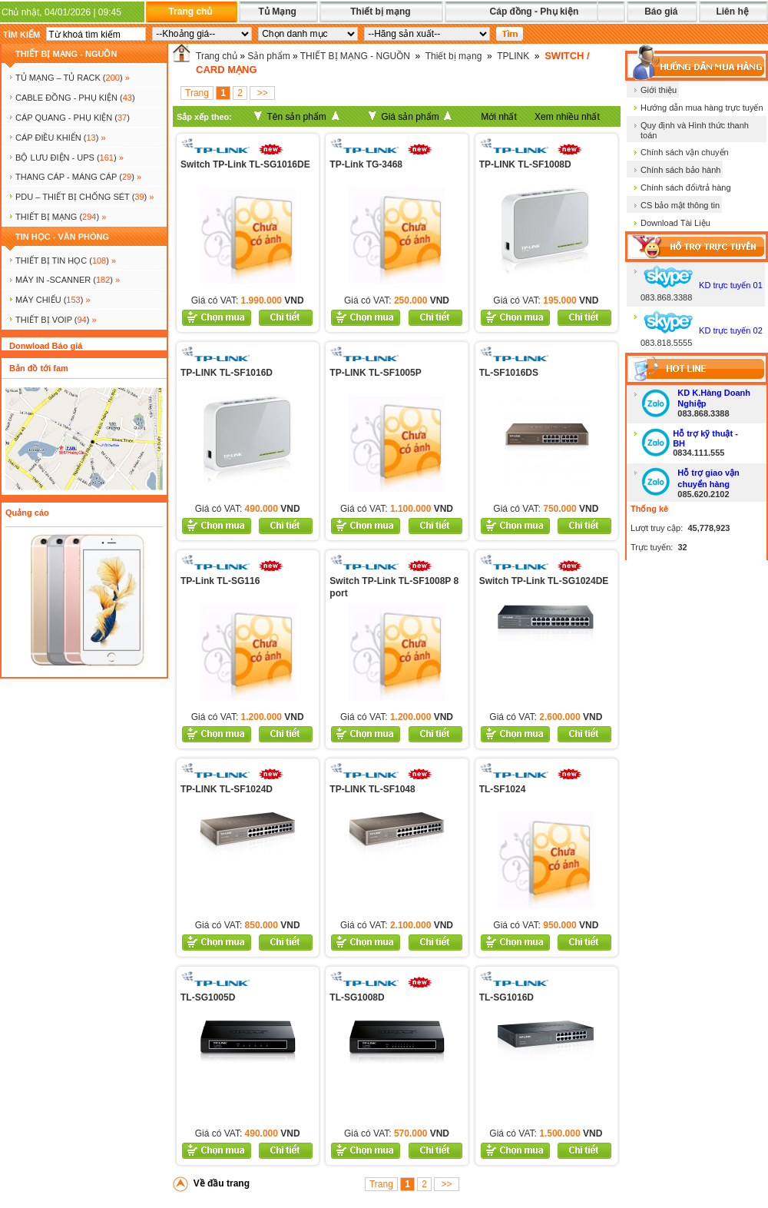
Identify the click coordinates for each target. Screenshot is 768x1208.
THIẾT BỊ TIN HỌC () (65, 260)
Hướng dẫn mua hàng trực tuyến (702, 107)
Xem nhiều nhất (567, 116)
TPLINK (513, 56)
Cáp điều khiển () (60, 137)
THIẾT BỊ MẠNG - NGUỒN (66, 53)
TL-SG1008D (356, 997)
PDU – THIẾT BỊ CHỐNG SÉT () (84, 196)
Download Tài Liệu (675, 222)
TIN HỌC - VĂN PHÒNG (62, 236)
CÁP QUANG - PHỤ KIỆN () (72, 117)
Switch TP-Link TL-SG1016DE (245, 164)
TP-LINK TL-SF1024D (226, 789)
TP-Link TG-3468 (365, 164)
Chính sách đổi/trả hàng (686, 187)
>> (262, 93)
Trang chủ (190, 11)
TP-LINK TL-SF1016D (226, 372)
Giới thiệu (659, 90)
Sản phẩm (268, 56)
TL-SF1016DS (508, 372)
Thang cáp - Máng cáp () (78, 176)
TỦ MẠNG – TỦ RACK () (72, 77)
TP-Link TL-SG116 (220, 581)
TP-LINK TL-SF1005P (375, 372)
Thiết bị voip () (56, 319)
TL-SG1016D (506, 997)
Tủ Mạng (277, 11)
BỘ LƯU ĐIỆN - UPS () (69, 157)
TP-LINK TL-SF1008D (525, 164)
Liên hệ (732, 11)
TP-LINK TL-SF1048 (372, 789)
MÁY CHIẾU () (53, 299)
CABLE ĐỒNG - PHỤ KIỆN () (75, 97)
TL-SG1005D (207, 997)
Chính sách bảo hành (680, 169)
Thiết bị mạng (380, 11)
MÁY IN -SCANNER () (67, 279)
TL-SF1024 (502, 789)
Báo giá (660, 11)
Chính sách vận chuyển (685, 152)
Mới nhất (499, 116)
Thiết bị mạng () (60, 216)
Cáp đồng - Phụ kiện (534, 11)
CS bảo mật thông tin (680, 205)
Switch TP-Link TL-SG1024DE (544, 581)
